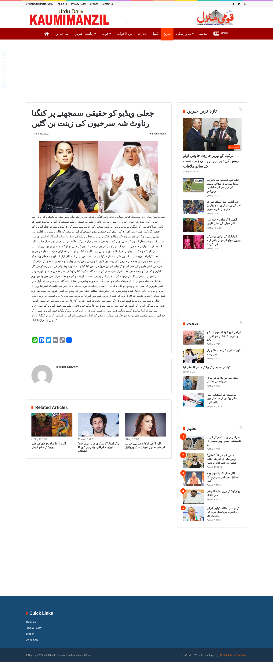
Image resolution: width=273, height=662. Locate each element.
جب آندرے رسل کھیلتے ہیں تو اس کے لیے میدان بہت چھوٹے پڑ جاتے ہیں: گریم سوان (224, 205)
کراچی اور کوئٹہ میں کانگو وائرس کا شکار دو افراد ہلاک (224, 336)
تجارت (142, 34)
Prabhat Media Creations (233, 655)
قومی (104, 34)
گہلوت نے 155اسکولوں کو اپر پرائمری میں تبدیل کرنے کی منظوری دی (223, 512)
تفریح (167, 34)
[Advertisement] (136, 73)
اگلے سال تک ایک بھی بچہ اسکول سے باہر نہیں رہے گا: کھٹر (222, 477)
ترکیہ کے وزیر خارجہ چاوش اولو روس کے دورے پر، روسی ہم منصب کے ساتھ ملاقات (211, 160)
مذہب (202, 34)
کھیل (155, 34)
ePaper (94, 3)
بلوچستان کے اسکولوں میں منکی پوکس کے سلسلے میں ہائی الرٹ (222, 398)
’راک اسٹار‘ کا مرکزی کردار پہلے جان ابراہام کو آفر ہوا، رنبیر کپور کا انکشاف (98, 445)
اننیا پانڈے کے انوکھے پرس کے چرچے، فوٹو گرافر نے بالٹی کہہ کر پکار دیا (224, 240)
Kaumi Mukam (67, 367)
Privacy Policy (78, 3)
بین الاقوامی (124, 34)
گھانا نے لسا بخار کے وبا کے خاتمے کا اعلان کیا (207, 367)
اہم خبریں (62, 34)
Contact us (108, 3)
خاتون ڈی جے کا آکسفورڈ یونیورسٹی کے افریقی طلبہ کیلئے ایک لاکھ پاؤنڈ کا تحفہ (221, 459)
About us (62, 3)
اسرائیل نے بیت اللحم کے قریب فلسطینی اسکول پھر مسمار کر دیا (224, 441)
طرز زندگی (183, 34)
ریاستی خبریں (84, 34)
